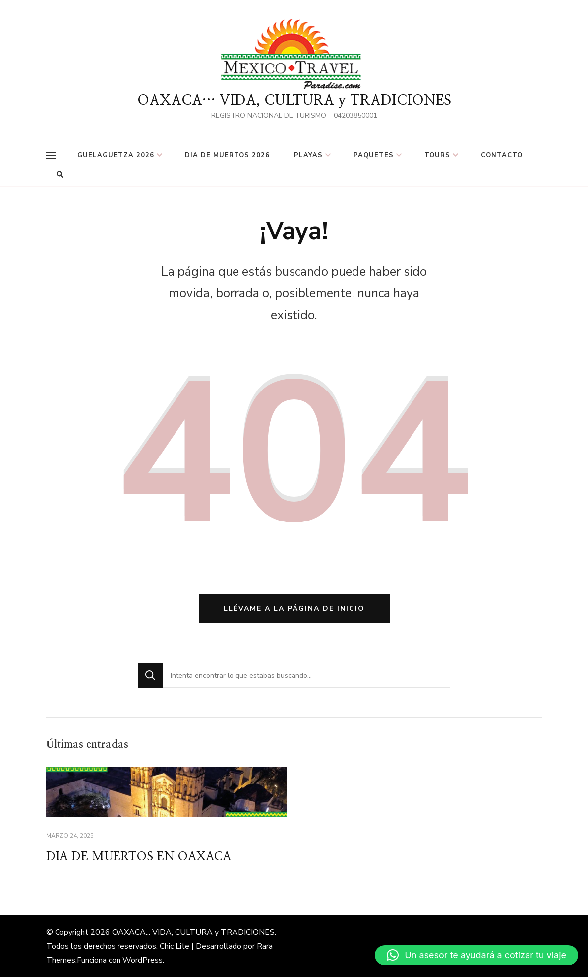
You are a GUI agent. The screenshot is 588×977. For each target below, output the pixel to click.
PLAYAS (308, 155)
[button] (476, 955)
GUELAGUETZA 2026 (115, 155)
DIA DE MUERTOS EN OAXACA (138, 857)
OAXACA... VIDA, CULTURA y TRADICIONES (193, 932)
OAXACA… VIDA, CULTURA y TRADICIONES (294, 101)
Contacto (502, 155)
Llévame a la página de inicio (294, 608)
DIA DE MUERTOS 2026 (227, 155)
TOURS (437, 155)
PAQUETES (373, 155)
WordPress (142, 960)
